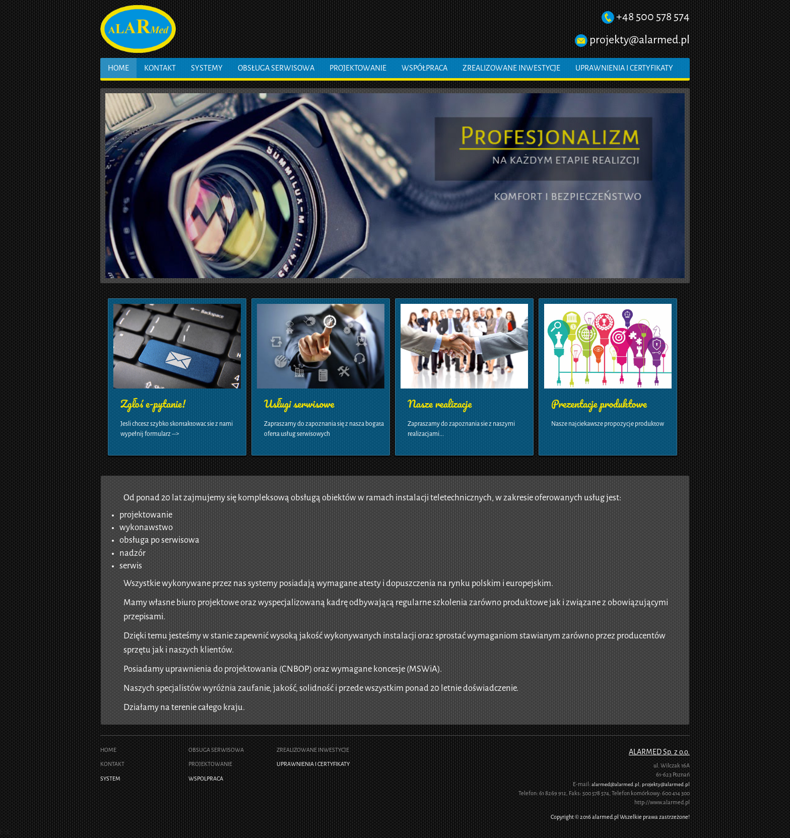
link (5, 832)
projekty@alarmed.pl (639, 39)
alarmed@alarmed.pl (615, 784)
